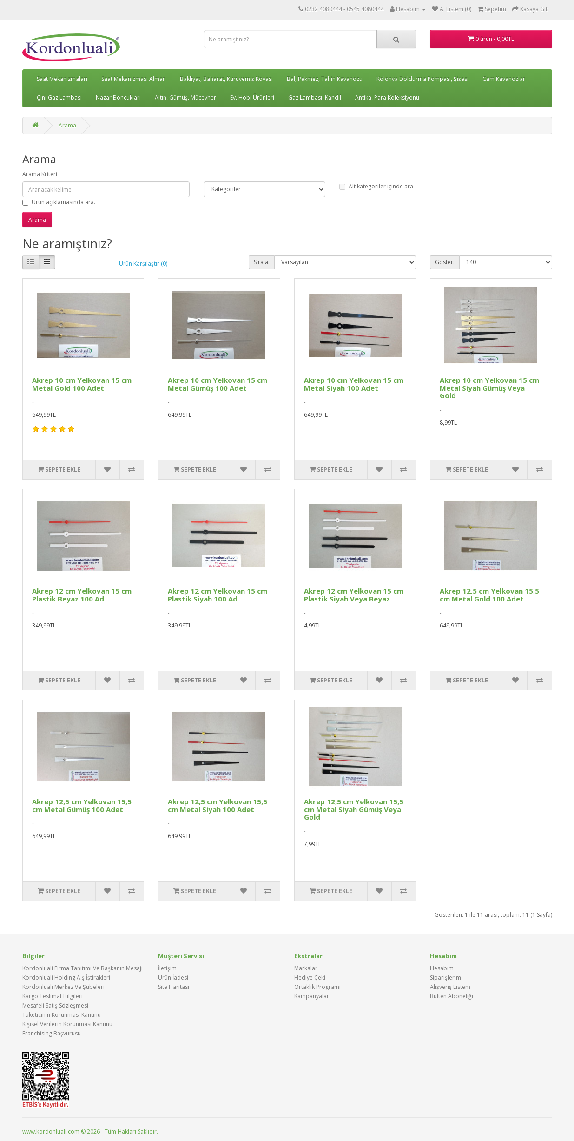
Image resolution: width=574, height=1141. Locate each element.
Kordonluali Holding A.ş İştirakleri (66, 977)
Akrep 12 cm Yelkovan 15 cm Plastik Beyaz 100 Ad (82, 594)
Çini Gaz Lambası (59, 97)
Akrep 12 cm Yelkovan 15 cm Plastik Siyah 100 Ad (217, 594)
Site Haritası (173, 987)
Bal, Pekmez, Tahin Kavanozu (325, 79)
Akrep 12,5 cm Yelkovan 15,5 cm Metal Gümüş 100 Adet (82, 805)
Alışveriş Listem (450, 987)
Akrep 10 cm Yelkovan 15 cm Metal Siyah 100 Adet (353, 384)
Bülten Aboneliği (451, 996)
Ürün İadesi (173, 977)
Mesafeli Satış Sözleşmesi (55, 1005)
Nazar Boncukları (118, 97)
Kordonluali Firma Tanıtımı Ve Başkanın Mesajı (82, 968)
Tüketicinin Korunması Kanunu (61, 1015)
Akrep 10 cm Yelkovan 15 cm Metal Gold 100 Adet (82, 384)
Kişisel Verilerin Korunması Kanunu (67, 1024)
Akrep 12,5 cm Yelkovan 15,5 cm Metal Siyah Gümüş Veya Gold (353, 809)
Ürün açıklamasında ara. (58, 202)
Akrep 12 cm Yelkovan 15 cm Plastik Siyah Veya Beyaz (353, 594)
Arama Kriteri (39, 174)
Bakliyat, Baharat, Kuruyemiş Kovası (226, 79)
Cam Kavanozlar (503, 79)
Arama (67, 125)
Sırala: (262, 262)
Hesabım (442, 968)
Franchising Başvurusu (51, 1033)
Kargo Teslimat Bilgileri (52, 996)
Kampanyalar (311, 996)
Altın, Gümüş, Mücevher (185, 97)
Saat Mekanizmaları (62, 79)
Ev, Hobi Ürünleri (252, 97)
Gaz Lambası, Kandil (314, 97)
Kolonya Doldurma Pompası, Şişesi (422, 79)
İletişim (167, 968)
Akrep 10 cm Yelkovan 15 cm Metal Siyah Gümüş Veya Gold (489, 387)
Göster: (445, 262)
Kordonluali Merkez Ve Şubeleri (63, 987)
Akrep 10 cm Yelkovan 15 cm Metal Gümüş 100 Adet (217, 384)
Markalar (305, 968)
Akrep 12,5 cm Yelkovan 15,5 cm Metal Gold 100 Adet (489, 594)
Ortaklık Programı (317, 987)
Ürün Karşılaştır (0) (143, 263)
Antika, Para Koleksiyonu (387, 97)
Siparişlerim (445, 977)
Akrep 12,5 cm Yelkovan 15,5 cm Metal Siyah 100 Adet (217, 805)
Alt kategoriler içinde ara (376, 186)
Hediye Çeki (309, 977)
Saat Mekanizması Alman (133, 79)
